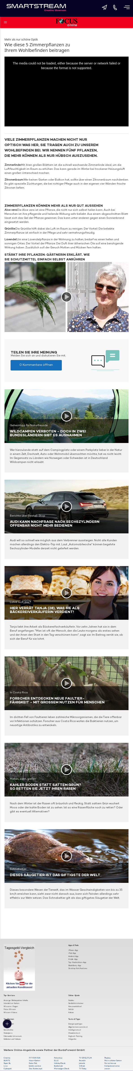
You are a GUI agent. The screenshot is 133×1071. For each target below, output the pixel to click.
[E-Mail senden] (104, 7)
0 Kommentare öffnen (36, 365)
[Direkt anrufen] (115, 7)
